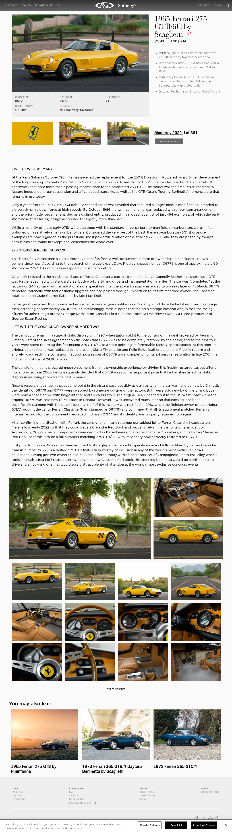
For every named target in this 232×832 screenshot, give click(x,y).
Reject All (176, 825)
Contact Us (19, 799)
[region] (116, 825)
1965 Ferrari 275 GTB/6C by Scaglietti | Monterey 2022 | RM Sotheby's (116, 5)
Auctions (11, 5)
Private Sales (43, 5)
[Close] (226, 825)
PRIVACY (206, 788)
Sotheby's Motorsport (82, 803)
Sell (60, 5)
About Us (18, 792)
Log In (217, 5)
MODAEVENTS (77, 799)
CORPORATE (76, 788)
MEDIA (144, 788)
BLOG (143, 799)
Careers (73, 796)
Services (203, 5)
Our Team (18, 796)
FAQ (71, 792)
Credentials (147, 792)
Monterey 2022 (168, 132)
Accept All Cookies (204, 825)
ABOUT (17, 788)
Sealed (26, 5)
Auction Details (169, 141)
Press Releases (148, 796)
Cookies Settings (210, 792)
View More (116, 688)
